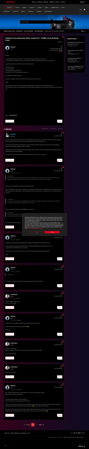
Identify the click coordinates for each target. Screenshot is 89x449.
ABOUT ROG (7, 433)
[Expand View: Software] (27, 7)
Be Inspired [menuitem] (9, 7)
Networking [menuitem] (39, 11)
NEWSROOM (16, 433)
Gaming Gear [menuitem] (30, 11)
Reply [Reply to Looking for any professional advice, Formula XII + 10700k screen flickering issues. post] (59, 121)
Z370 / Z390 (70, 45)
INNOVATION (39, 2)
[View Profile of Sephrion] (12, 47)
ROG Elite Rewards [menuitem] (48, 11)
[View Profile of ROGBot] (61, 51)
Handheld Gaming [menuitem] (54, 7)
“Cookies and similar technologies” (35, 228)
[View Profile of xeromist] (12, 134)
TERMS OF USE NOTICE (52, 437)
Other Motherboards (39, 31)
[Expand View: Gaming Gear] (34, 11)
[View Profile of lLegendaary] (13, 294)
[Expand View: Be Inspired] (13, 7)
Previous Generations (28, 31)
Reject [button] (36, 232)
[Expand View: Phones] (65, 7)
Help (80, 9)
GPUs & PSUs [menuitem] (15, 11)
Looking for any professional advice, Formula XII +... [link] (55, 31)
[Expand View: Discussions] (35, 7)
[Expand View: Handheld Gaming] (59, 7)
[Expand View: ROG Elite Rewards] (52, 11)
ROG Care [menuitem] (17, 7)
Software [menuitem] (24, 7)
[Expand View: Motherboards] (10, 11)
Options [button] (82, 31)
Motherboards (19, 31)
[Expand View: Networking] (42, 11)
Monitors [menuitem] (23, 11)
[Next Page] (42, 425)
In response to (16, 173)
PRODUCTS (34, 2)
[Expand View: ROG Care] (20, 7)
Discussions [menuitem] (31, 7)
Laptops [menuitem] (46, 7)
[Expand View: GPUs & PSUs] (19, 11)
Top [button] (6, 445)
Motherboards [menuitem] (6, 11)
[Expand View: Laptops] (49, 7)
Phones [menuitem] (63, 7)
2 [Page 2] (36, 424)
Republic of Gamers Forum (9, 31)
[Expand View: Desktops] (42, 7)
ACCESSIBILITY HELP (25, 433)
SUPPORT (63, 2)
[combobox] (44, 22)
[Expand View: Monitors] (26, 11)
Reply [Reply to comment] (59, 160)
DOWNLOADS (45, 2)
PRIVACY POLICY (60, 437)
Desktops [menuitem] (39, 7)
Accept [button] (52, 232)
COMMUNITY (51, 2)
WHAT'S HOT (57, 2)
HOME (11, 433)
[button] (7, 121)
